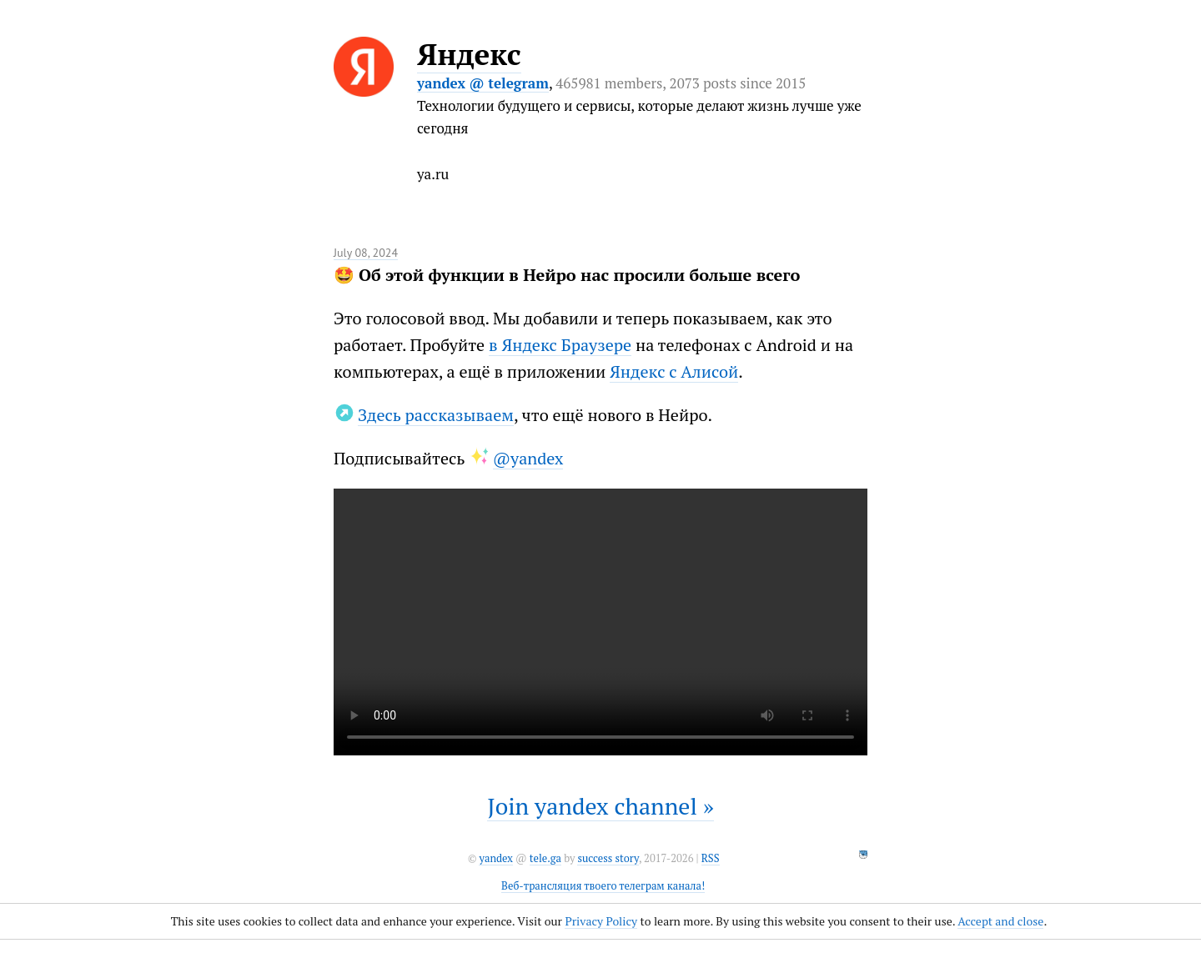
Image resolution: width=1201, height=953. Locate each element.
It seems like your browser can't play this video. (600, 622)
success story (607, 858)
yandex (495, 858)
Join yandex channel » (600, 805)
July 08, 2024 (366, 252)
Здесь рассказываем (436, 415)
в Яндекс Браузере (560, 345)
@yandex (528, 458)
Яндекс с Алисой (674, 371)
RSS (710, 858)
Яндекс (469, 54)
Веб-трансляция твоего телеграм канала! (603, 886)
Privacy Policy (601, 921)
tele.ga (545, 858)
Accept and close (1000, 921)
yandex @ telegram (483, 83)
